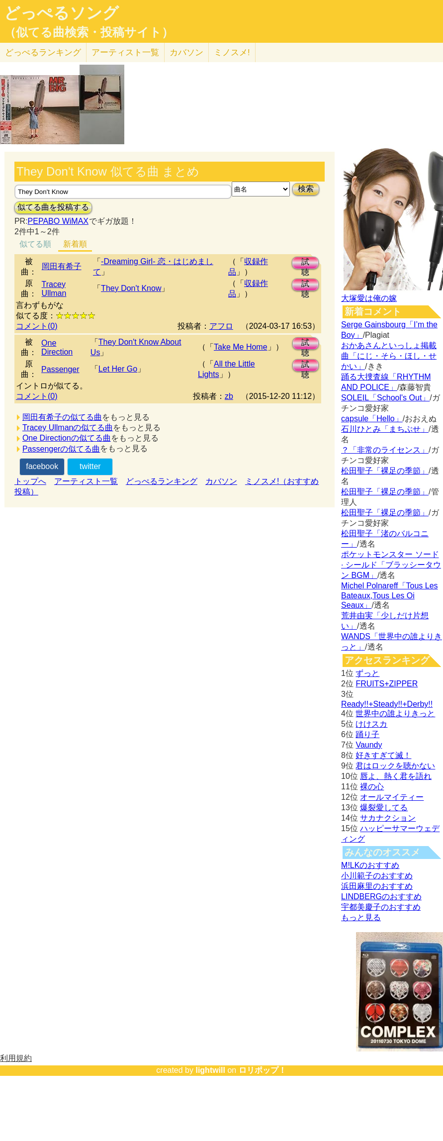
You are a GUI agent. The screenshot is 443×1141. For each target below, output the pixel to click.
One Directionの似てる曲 (66, 438)
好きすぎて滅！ (383, 755)
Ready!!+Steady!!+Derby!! (387, 704)
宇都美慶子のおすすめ (381, 907)
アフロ (221, 326)
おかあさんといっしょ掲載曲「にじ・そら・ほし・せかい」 (389, 356)
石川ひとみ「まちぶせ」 (385, 429)
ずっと (367, 673)
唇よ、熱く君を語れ (396, 776)
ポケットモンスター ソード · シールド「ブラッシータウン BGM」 (391, 564)
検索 (306, 189)
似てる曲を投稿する (53, 207)
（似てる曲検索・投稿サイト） (89, 32)
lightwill (210, 1070)
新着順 (75, 244)
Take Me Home (240, 347)
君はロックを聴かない (395, 765)
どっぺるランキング (161, 481)
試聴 (305, 263)
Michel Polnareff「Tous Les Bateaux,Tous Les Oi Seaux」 (389, 595)
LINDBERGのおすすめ (381, 896)
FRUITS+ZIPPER (386, 683)
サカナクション (388, 818)
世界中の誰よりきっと (395, 713)
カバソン (186, 52)
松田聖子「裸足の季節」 (385, 471)
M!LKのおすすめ (370, 865)
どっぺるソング (61, 13)
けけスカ (371, 724)
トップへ (30, 481)
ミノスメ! (232, 52)
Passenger (60, 369)
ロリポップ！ (262, 1070)
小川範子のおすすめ (377, 875)
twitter (90, 466)
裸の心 (372, 786)
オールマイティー (392, 797)
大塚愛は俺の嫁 (369, 298)
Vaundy (368, 745)
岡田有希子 (62, 266)
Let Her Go (117, 369)
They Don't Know (131, 288)
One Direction (57, 347)
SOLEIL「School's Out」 (385, 397)
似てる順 (35, 244)
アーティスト (125, 52)
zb (229, 396)
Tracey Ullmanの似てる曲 (67, 427)
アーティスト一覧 (86, 481)
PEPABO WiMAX (58, 221)
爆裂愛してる (384, 807)
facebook (42, 466)
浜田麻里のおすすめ (377, 886)
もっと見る (361, 917)
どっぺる (43, 52)
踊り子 (367, 734)
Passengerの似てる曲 (61, 449)
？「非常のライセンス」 (385, 450)
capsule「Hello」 (372, 418)
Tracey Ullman (54, 288)
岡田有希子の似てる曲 (62, 417)
